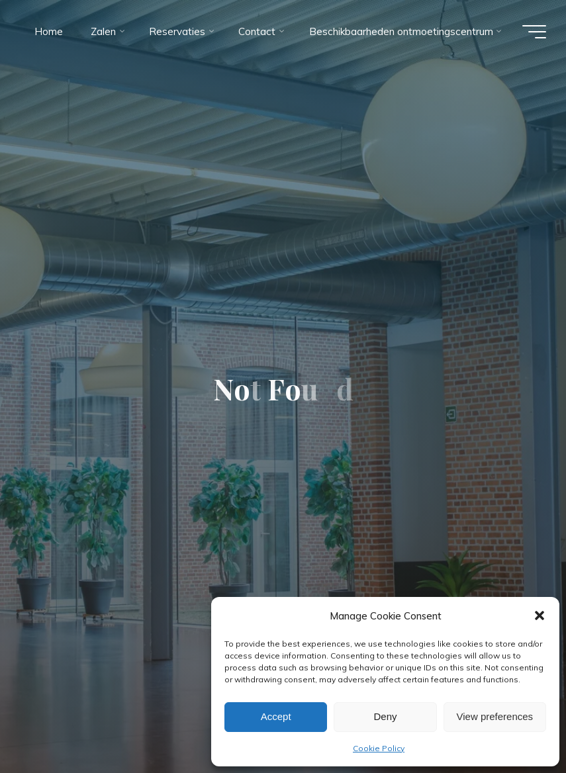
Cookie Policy (378, 748)
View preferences (495, 716)
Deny (385, 716)
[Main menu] (534, 31)
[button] (539, 615)
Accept (276, 716)
